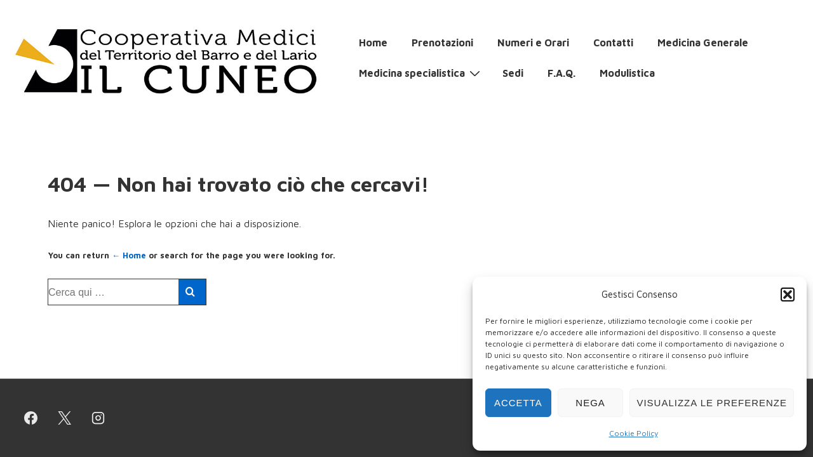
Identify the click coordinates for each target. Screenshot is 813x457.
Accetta (518, 402)
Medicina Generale (702, 42)
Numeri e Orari (533, 42)
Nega (590, 402)
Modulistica (627, 73)
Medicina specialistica (421, 72)
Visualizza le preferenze (711, 402)
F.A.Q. (561, 73)
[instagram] (98, 418)
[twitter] (65, 418)
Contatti (613, 42)
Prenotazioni (442, 42)
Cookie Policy (633, 433)
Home (373, 42)
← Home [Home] (129, 255)
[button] (787, 294)
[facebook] (31, 418)
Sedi (512, 73)
